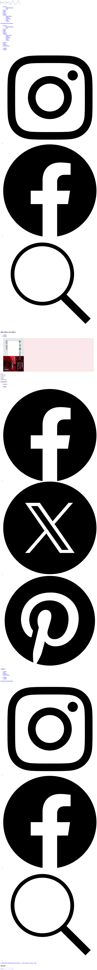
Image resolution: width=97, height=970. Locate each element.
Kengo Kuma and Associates (7, 23)
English (5, 49)
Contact (7, 21)
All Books (3, 669)
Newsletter (8, 18)
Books (4, 11)
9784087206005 (3, 379)
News (4, 10)
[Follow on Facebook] (49, 236)
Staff (4, 12)
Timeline (5, 44)
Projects (5, 6)
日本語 (4, 48)
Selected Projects (9, 7)
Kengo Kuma (9, 16)
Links (7, 19)
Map (7, 9)
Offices (4, 15)
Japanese (5, 384)
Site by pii (29, 963)
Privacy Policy (6, 45)
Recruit (4, 13)
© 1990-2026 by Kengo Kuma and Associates (10, 963)
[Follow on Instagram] (49, 143)
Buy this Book (4, 381)
